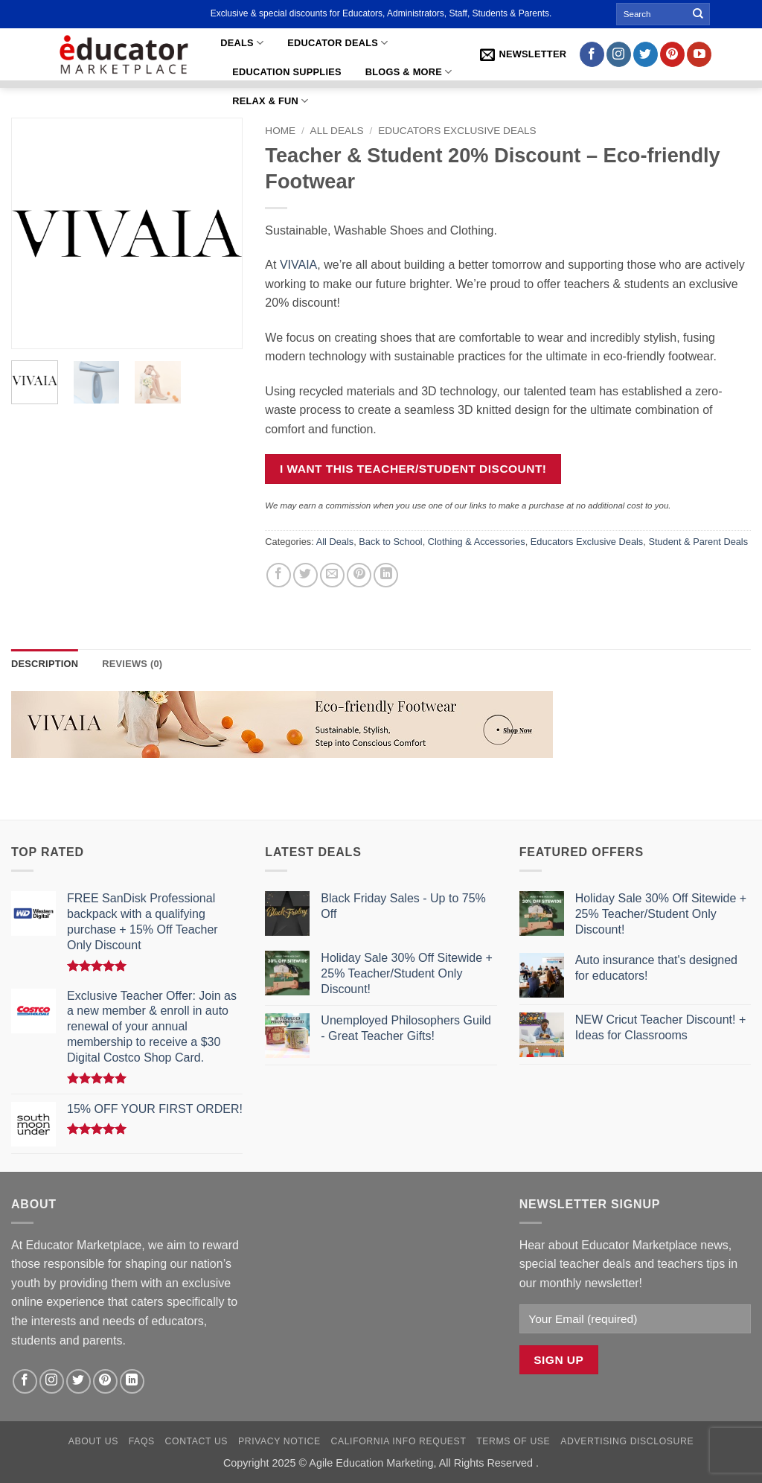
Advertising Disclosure (627, 1441)
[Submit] (699, 14)
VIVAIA (298, 264)
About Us (93, 1441)
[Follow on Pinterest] (672, 54)
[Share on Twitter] (305, 575)
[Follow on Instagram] (618, 54)
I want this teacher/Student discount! (413, 468)
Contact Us (196, 1441)
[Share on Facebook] (278, 575)
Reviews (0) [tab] (132, 663)
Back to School (390, 541)
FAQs (142, 1441)
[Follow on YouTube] (699, 54)
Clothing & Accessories (476, 541)
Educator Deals (337, 43)
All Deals (337, 130)
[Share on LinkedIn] (386, 575)
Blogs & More (408, 72)
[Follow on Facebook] (592, 54)
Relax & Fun (270, 101)
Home (280, 130)
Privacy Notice (279, 1441)
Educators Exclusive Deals (457, 130)
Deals (241, 43)
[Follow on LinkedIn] (132, 1381)
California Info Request (398, 1441)
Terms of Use (513, 1441)
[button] (523, 54)
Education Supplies (287, 71)
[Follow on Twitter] (645, 54)
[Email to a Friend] (332, 575)
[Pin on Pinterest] (359, 575)
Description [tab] (44, 663)
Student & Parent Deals (698, 541)
